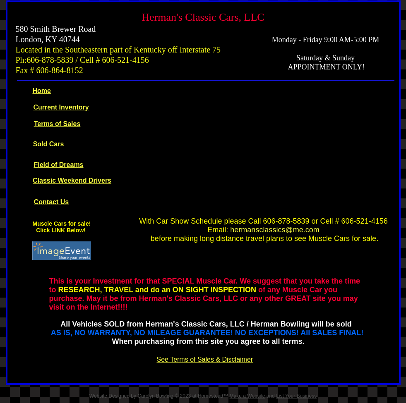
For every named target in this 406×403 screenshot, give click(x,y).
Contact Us (51, 201)
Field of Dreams (58, 164)
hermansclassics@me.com (274, 230)
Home (42, 90)
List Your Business (296, 396)
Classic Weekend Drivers (72, 180)
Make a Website (247, 396)
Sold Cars (48, 144)
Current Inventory (61, 107)
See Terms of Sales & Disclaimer (205, 359)
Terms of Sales (57, 123)
